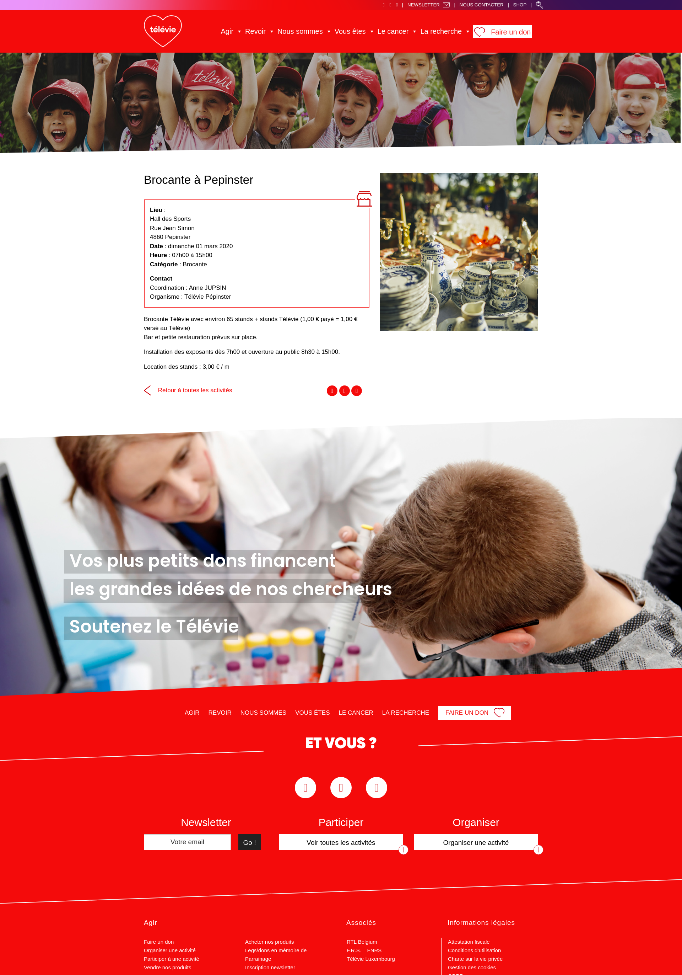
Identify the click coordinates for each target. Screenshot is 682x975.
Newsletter (428, 4)
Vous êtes (353, 31)
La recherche (430, 31)
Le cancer (390, 31)
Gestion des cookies (472, 967)
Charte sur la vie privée (475, 959)
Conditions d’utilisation (474, 950)
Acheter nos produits (269, 942)
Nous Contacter (482, 4)
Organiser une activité (170, 950)
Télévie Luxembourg (371, 959)
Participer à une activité (171, 959)
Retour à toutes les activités (188, 390)
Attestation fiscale (469, 942)
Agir (247, 31)
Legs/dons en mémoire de (276, 950)
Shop (520, 4)
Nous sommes (310, 31)
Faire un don (492, 31)
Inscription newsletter (270, 967)
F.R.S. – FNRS (364, 950)
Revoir (272, 31)
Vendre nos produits (167, 967)
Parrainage (258, 959)
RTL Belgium (362, 942)
